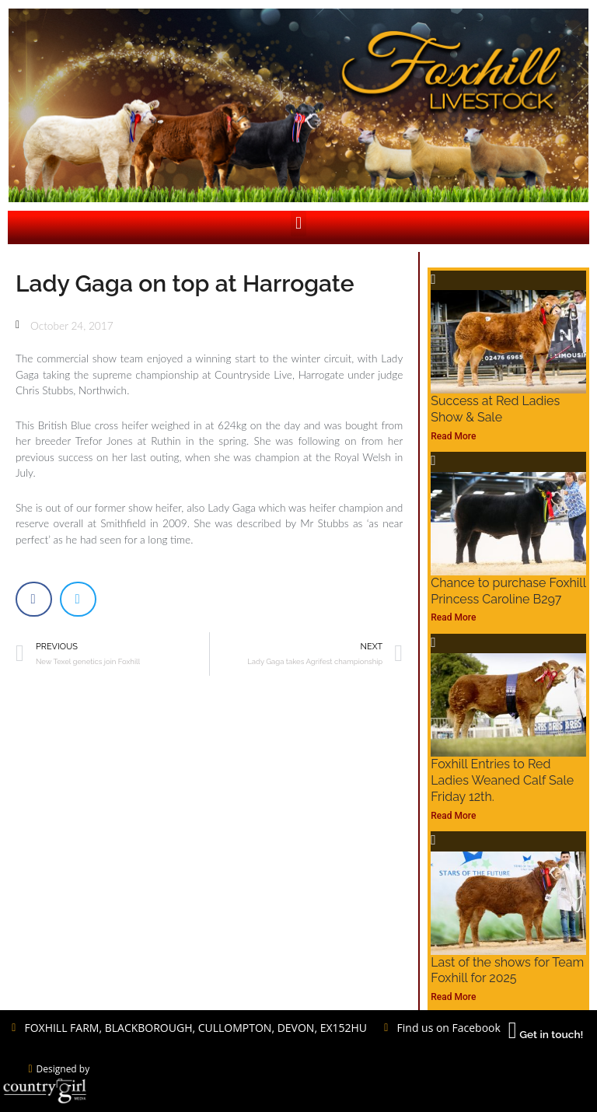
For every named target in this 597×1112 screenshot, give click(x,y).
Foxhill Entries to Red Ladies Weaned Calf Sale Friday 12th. (502, 780)
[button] (298, 223)
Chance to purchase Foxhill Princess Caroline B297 (508, 591)
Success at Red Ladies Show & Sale (495, 409)
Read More (453, 436)
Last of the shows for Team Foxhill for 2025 (507, 970)
